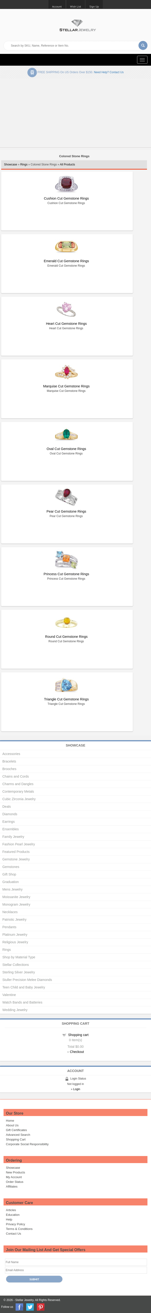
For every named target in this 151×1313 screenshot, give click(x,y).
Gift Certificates (16, 1130)
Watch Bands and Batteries (22, 1002)
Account (57, 6)
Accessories (11, 754)
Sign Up (94, 6)
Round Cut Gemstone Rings (66, 636)
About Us (12, 1125)
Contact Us (13, 1233)
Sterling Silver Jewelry (18, 972)
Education (13, 1215)
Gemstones (10, 867)
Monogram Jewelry (16, 904)
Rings (24, 164)
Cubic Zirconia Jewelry (19, 799)
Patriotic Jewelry (14, 919)
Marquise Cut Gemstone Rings (66, 386)
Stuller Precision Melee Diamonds (27, 980)
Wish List (75, 6)
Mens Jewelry (12, 889)
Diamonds (9, 814)
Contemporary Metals (18, 791)
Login (76, 1089)
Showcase (10, 164)
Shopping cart (78, 1035)
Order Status (14, 1182)
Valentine (9, 995)
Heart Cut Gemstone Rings (66, 323)
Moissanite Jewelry (16, 897)
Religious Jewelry (15, 942)
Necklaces (10, 912)
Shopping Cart (16, 1139)
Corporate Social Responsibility (27, 1144)
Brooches (9, 769)
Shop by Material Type (18, 957)
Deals (6, 806)
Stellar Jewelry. (24, 1300)
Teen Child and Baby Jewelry (23, 987)
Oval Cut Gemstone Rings (66, 449)
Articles (11, 1210)
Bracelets (9, 761)
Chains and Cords (15, 776)
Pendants (9, 927)
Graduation (10, 882)
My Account (14, 1177)
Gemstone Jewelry (16, 859)
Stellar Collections (15, 965)
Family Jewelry (13, 837)
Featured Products (16, 852)
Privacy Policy (15, 1224)
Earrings (8, 821)
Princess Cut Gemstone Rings (66, 574)
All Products (67, 164)
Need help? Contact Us (109, 72)
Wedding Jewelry (14, 1010)
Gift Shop (9, 874)
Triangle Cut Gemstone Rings (66, 699)
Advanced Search (18, 1134)
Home (10, 1120)
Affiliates (11, 1186)
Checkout (77, 1052)
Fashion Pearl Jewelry (18, 844)
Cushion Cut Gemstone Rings (66, 198)
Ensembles (10, 829)
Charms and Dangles (18, 784)
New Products (15, 1172)
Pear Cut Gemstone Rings (66, 511)
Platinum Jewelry (14, 934)
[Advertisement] (75, 114)
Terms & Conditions (19, 1229)
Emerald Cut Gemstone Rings (66, 261)
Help (9, 1219)
